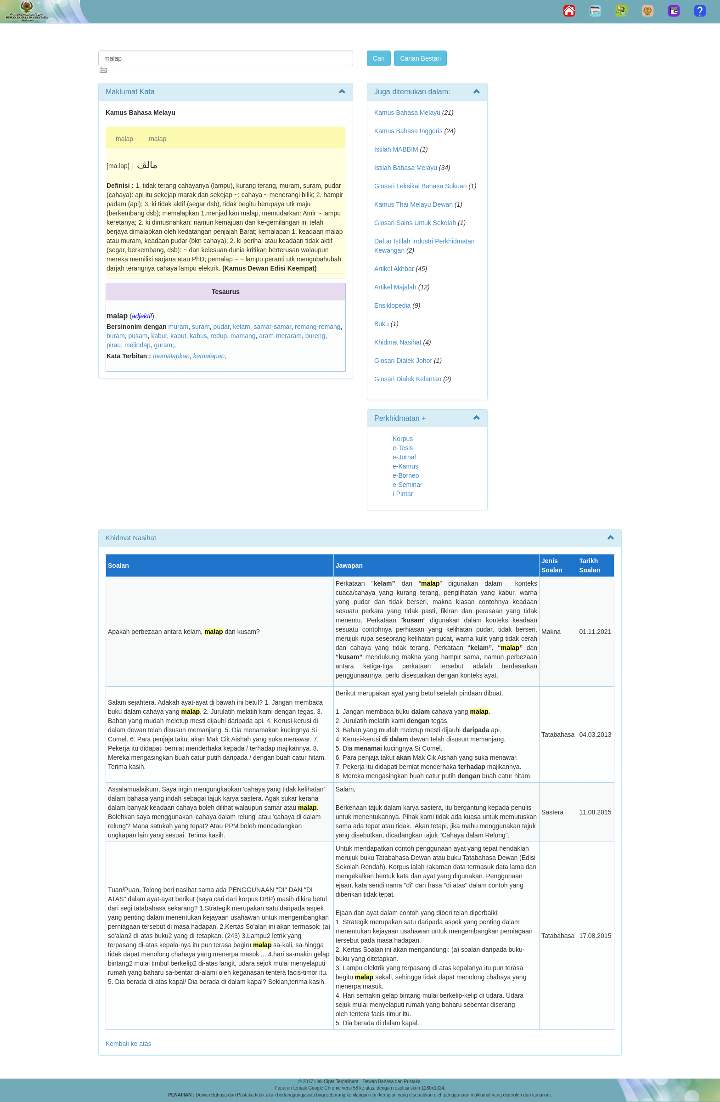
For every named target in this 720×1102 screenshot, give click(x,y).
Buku (381, 324)
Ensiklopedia (392, 305)
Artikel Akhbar (394, 268)
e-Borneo (406, 475)
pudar (222, 326)
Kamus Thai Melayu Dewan (413, 204)
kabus (198, 335)
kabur (159, 335)
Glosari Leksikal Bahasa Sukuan (420, 186)
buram (116, 335)
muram (179, 326)
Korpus (403, 438)
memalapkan (171, 356)
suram (201, 326)
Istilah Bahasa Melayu (405, 167)
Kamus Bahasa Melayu (408, 112)
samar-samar (273, 326)
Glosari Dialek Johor (403, 360)
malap (124, 138)
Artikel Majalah (395, 287)
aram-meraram (280, 335)
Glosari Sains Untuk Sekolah (415, 222)
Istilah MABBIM (396, 149)
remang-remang (318, 326)
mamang (243, 335)
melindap (137, 345)
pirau (114, 345)
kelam (241, 326)
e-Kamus (405, 466)
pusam (137, 335)
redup (218, 335)
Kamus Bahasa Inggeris (408, 131)
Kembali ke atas (129, 1043)
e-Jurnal (404, 457)
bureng (315, 335)
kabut (178, 335)
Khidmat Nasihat (398, 342)
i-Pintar (403, 493)
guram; (164, 345)
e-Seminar (407, 484)
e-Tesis (403, 448)
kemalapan (209, 356)
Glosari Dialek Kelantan (407, 379)
